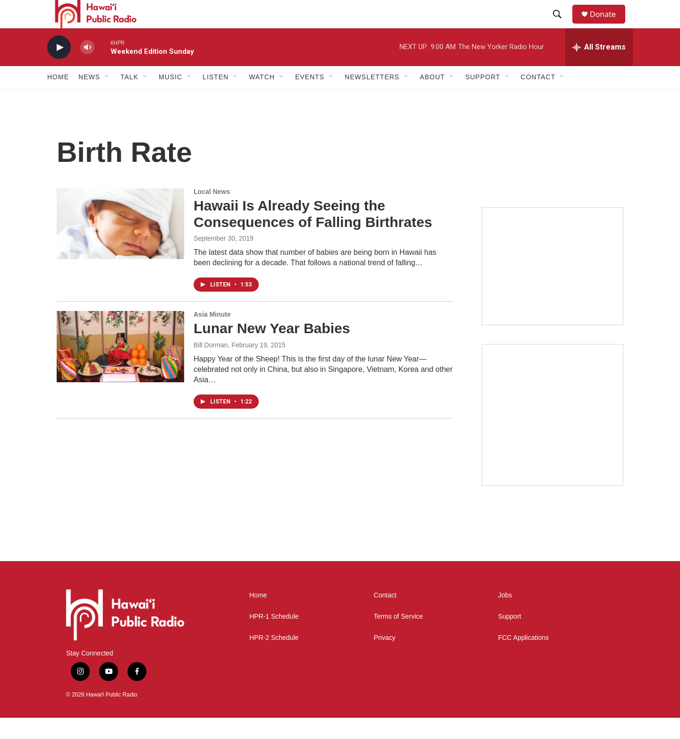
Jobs (505, 616)
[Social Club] (552, 287)
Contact (385, 616)
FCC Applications (523, 659)
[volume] (87, 68)
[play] (59, 68)
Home (58, 98)
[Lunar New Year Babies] (120, 367)
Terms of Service (398, 637)
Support (509, 637)
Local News (212, 213)
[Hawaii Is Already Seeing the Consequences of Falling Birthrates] (120, 245)
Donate (608, 25)
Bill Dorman (211, 366)
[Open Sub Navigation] (107, 98)
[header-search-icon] (561, 25)
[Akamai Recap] (552, 436)
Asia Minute (212, 335)
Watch (262, 98)
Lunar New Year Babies (272, 349)
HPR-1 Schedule (273, 637)
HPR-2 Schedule (273, 659)
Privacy (384, 659)
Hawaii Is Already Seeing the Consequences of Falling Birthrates (313, 235)
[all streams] (599, 68)
